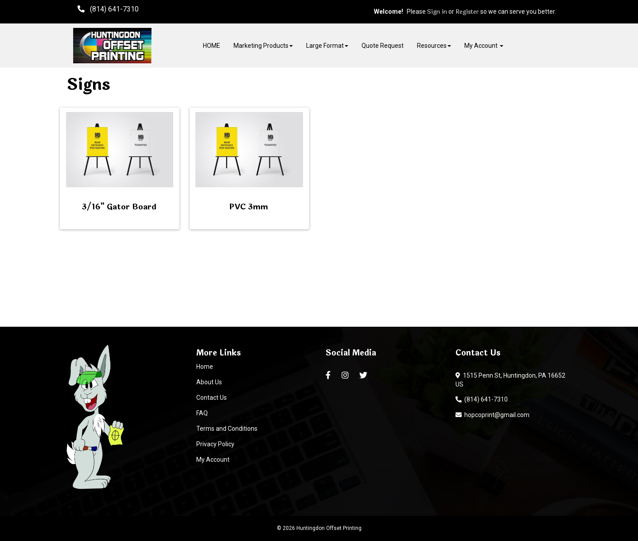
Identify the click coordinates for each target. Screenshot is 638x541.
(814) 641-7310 (481, 399)
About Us (209, 382)
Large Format (327, 45)
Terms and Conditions (226, 428)
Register (467, 12)
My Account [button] (483, 45)
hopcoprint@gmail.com (492, 414)
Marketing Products (263, 45)
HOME (211, 45)
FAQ (202, 413)
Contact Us (211, 397)
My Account (213, 459)
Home (204, 366)
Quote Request (383, 45)
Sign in (437, 12)
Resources (434, 45)
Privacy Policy (215, 444)
